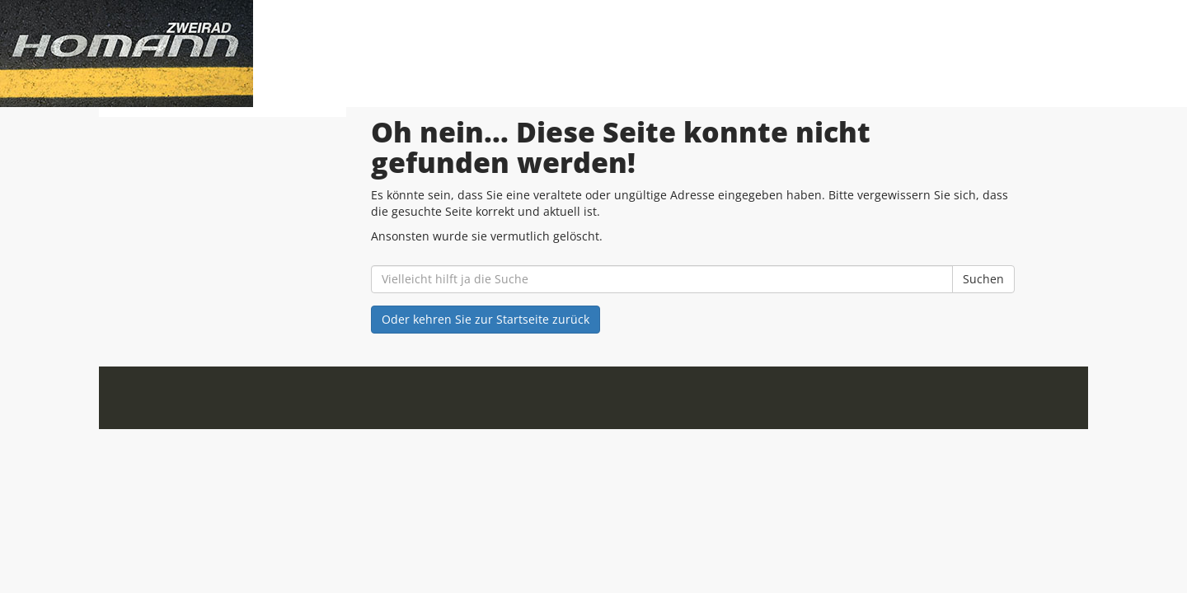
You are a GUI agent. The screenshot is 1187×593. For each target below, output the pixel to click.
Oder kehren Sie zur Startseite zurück (485, 319)
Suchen (983, 279)
